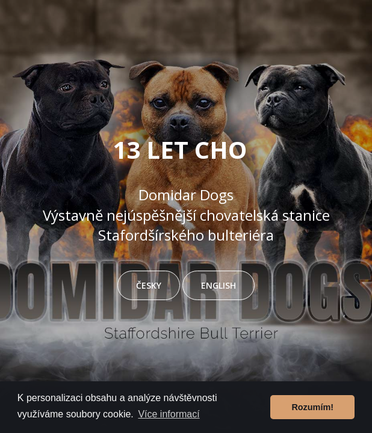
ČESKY (148, 285)
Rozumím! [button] (312, 407)
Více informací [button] (168, 414)
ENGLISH (218, 285)
